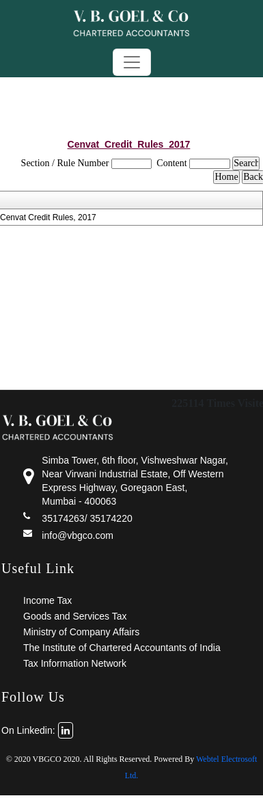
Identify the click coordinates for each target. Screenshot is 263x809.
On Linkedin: (37, 730)
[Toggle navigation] (132, 62)
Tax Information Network (74, 663)
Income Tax (47, 600)
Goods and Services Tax (75, 616)
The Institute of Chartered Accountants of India (122, 647)
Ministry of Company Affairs (81, 631)
